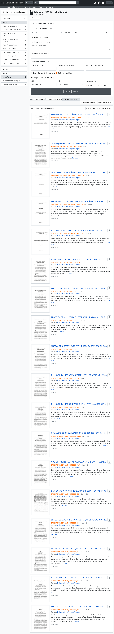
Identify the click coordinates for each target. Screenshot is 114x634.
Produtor (6, 18)
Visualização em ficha (54, 99)
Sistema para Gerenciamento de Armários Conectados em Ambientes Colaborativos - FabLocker (79, 143)
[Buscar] (44, 32)
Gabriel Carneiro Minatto (14, 59)
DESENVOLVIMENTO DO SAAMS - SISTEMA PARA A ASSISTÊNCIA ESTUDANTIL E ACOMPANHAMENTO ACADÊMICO (79, 404)
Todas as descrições (65, 73)
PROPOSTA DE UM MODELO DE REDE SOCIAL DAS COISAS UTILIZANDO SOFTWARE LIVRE (79, 317)
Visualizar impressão (37, 99)
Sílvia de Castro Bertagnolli (14, 81)
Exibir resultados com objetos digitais (98, 108)
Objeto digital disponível (67, 65)
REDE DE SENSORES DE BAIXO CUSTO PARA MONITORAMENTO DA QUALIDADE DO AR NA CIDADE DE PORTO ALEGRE (79, 607)
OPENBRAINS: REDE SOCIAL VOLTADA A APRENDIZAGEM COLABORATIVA (79, 462)
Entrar (109, 3)
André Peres (14, 77)
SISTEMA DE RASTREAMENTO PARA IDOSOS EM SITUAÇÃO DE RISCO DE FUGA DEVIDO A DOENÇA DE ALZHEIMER (79, 346)
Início (33, 81)
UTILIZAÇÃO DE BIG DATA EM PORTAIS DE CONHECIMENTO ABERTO (79, 433)
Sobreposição (92, 85)
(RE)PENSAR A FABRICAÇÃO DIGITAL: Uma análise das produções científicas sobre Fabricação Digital (79, 172)
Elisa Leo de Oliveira (14, 49)
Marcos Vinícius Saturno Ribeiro (14, 34)
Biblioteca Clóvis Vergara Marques (68, 120)
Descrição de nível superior (40, 53)
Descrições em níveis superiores (44, 73)
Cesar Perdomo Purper (14, 45)
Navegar (28, 3)
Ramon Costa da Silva (14, 26)
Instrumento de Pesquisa (94, 65)
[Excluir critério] (110, 32)
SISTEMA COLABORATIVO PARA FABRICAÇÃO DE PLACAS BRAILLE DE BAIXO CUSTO (79, 520)
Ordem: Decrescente (104, 103)
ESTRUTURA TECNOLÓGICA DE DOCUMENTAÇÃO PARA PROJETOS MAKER (79, 259)
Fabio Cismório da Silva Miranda (14, 40)
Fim (60, 81)
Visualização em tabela (71, 99)
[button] (95, 3)
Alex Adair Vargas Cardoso (14, 56)
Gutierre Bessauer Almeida (14, 30)
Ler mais (75, 158)
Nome (5, 69)
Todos (5, 22)
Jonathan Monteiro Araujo (14, 52)
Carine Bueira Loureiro (14, 84)
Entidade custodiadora (38, 46)
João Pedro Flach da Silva (14, 63)
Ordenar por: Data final (88, 103)
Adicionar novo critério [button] (40, 37)
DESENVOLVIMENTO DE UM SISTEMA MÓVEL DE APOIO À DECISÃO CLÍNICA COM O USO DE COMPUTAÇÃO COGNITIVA (79, 375)
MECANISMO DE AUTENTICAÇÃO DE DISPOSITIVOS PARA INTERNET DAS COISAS (79, 549)
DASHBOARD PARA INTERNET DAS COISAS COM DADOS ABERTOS (78, 491)
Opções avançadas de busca (42, 23)
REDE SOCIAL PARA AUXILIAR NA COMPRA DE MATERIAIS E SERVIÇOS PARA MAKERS (79, 288)
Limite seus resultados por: (14, 12)
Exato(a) (103, 85)
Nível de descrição (37, 65)
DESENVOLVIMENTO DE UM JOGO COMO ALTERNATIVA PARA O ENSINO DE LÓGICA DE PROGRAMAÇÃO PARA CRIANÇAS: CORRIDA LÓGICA (79, 578)
